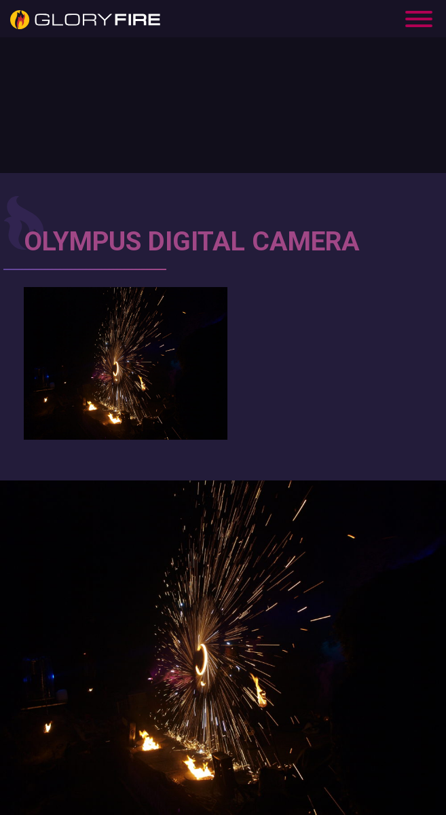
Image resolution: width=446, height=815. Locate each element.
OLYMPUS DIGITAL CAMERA (192, 241)
